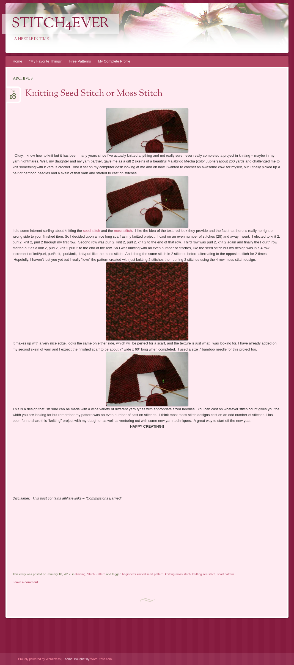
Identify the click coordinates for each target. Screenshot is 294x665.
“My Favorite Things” (45, 61)
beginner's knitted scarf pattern (142, 574)
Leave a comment (25, 582)
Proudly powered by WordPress (39, 659)
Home (17, 61)
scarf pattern (225, 574)
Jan (13, 93)
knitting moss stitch (178, 574)
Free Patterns (80, 61)
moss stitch (123, 231)
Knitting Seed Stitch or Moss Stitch (94, 93)
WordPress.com (101, 659)
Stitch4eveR (61, 24)
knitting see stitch (203, 574)
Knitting (80, 574)
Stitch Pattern (96, 574)
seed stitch (91, 231)
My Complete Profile (114, 61)
